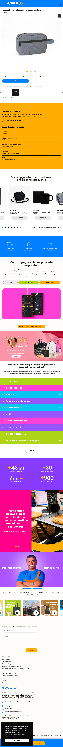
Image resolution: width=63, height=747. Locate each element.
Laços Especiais (28, 284)
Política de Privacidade (55, 737)
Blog (3, 684)
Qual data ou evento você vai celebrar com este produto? (23, 77)
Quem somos (6, 661)
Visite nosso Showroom (8, 673)
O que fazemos (6, 663)
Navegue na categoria (53, 229)
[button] (27, 71)
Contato (4, 682)
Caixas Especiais (49, 284)
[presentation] (14, 645)
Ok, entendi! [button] (17, 740)
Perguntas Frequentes (8, 666)
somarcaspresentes (31, 590)
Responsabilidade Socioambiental (11, 668)
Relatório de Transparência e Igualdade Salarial (15, 670)
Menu (3, 4)
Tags (10, 284)
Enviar (31, 652)
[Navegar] (16, 548)
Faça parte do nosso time (9, 675)
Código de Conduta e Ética (10, 677)
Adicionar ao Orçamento (38, 743)
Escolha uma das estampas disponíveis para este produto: (23, 86)
